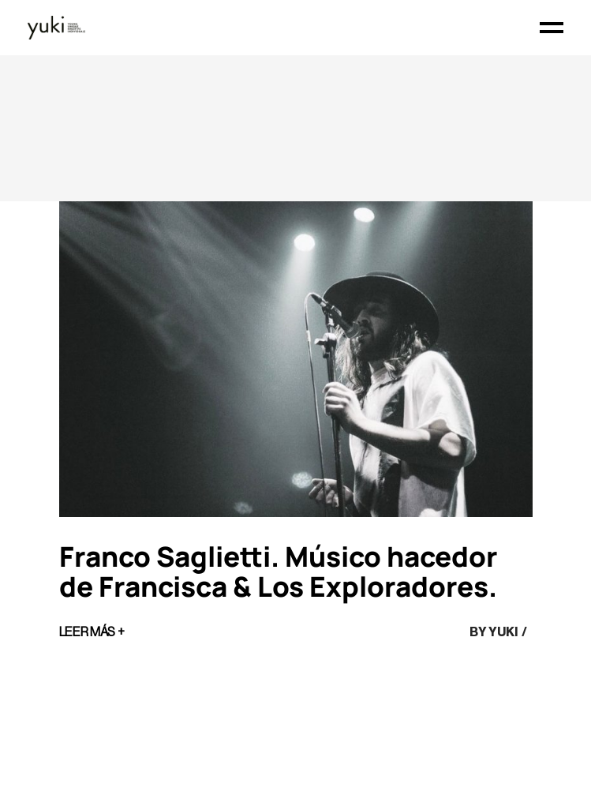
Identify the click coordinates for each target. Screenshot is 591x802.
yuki (503, 632)
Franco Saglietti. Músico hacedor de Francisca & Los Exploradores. (278, 571)
